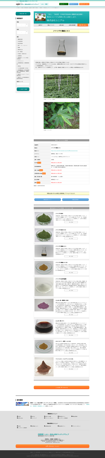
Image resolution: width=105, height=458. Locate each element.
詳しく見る (71, 222)
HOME (18, 7)
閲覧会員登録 (75, 199)
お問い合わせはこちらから (52, 446)
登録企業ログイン (64, 4)
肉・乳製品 (20, 51)
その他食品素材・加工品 (22, 68)
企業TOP (40, 25)
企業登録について (35, 426)
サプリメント (20, 60)
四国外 (41, 7)
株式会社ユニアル (47, 7)
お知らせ (33, 416)
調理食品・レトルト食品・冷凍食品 (23, 58)
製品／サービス (51, 25)
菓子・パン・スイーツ (22, 45)
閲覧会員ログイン (74, 4)
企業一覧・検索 (48, 416)
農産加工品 (20, 49)
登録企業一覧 (23, 13)
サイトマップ (34, 418)
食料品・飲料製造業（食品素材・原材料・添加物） (29, 7)
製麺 (18, 47)
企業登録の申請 (48, 426)
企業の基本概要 (72, 25)
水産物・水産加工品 (21, 53)
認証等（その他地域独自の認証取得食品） (23, 78)
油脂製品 (19, 55)
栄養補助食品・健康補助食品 (23, 63)
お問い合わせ (20, 418)
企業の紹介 (61, 25)
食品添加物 (20, 43)
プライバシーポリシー (49, 418)
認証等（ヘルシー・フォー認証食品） (23, 75)
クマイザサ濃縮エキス (55, 7)
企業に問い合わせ (82, 25)
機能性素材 (20, 39)
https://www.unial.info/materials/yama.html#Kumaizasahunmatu (64, 150)
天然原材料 (20, 41)
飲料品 (19, 66)
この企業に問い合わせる (61, 387)
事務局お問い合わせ (84, 4)
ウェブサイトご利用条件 (63, 418)
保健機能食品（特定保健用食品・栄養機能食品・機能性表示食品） (23, 71)
